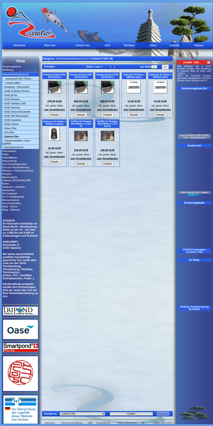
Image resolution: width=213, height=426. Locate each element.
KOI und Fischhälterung (15, 167)
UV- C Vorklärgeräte (13, 196)
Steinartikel (8, 190)
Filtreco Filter (10, 128)
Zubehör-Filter (11, 136)
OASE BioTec (10, 95)
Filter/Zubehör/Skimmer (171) (72, 58)
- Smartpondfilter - (13, 83)
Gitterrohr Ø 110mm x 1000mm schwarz (54, 122)
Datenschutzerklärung (72, 423)
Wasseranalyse (10, 200)
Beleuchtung (9, 161)
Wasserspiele (9, 177)
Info (143, 423)
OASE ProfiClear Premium (17, 91)
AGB (90, 423)
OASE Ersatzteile (12, 120)
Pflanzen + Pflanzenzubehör (18, 170)
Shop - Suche (9, 206)
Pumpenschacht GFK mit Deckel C (107, 75)
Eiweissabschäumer (14, 147)
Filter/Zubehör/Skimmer (15, 74)
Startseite (19, 45)
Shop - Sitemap (10, 209)
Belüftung (7, 69)
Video (152, 45)
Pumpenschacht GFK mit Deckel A (55, 75)
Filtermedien (9, 151)
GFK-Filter (9, 132)
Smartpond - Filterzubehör (16, 87)
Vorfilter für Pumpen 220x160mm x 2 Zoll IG (81, 123)
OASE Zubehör (11, 124)
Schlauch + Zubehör (13, 187)
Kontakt (174, 45)
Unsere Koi (82, 45)
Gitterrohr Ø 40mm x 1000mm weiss (133, 75)
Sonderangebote (11, 66)
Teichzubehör (9, 193)
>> (165, 66)
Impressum (49, 423)
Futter (5, 154)
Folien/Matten (9, 157)
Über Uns (50, 45)
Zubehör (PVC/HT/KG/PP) (16, 180)
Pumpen (6, 174)
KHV (107, 45)
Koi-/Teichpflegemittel (14, 164)
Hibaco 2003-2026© (163, 423)
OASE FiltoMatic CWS (15, 103)
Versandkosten (103, 423)
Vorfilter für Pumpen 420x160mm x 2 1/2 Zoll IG (107, 123)
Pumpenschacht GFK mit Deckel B (81, 75)
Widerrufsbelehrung (127, 423)
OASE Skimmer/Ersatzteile (17, 112)
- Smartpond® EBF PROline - (18, 79)
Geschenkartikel (11, 203)
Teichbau (129, 45)
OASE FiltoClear (12, 107)
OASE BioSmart (12, 99)
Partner (199, 45)
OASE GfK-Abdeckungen (16, 116)
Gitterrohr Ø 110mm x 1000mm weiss (160, 75)
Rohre (5, 183)
